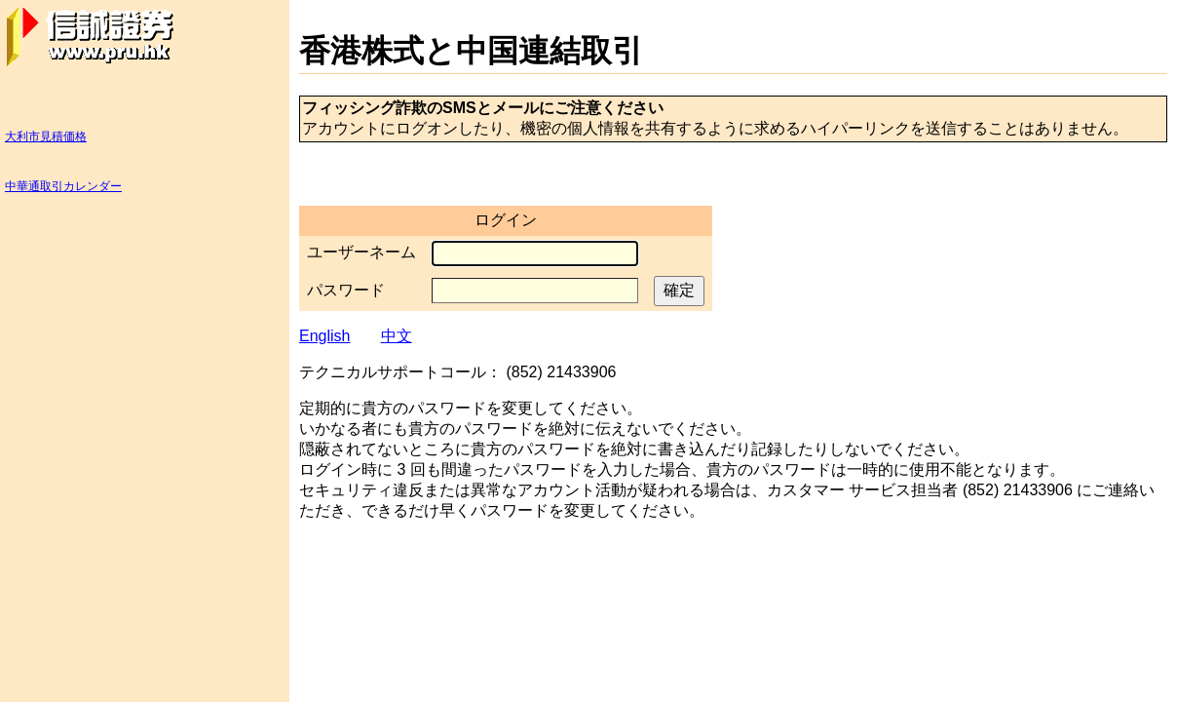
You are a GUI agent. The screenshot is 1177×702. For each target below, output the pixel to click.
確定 (679, 290)
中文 (396, 336)
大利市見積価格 (46, 136)
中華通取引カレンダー (63, 186)
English (324, 336)
